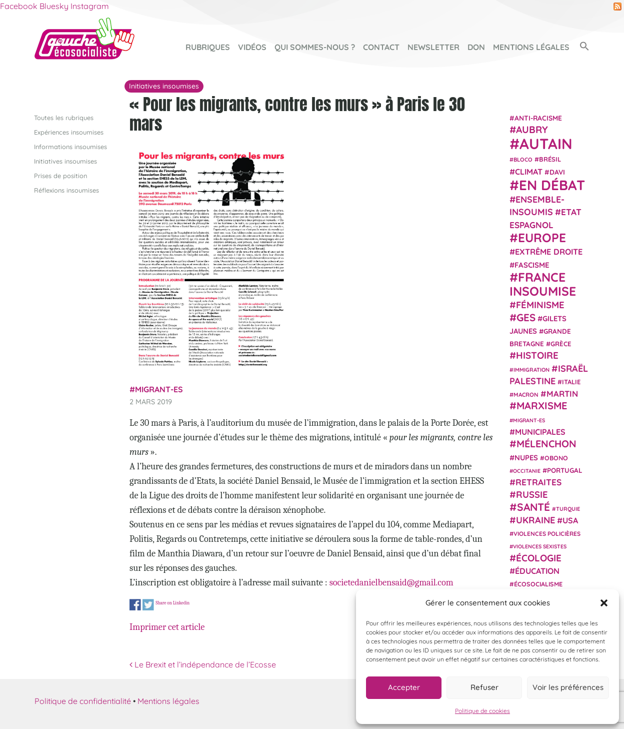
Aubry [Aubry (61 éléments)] (532, 130)
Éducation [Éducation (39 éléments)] (537, 571)
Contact (381, 47)
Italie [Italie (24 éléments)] (571, 382)
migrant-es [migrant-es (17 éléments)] (529, 419)
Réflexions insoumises (66, 190)
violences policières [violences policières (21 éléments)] (547, 533)
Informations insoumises (70, 146)
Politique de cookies (482, 710)
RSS (618, 7)
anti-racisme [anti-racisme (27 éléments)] (538, 117)
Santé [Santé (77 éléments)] (533, 506)
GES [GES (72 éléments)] (526, 316)
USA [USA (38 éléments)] (570, 520)
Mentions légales (531, 47)
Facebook (19, 6)
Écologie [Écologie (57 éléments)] (539, 557)
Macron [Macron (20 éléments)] (526, 394)
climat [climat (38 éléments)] (528, 171)
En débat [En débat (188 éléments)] (552, 185)
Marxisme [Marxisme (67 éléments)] (541, 405)
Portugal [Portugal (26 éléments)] (564, 470)
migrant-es (159, 389)
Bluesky (54, 6)
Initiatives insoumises (65, 161)
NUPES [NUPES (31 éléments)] (526, 457)
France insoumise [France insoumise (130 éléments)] (543, 283)
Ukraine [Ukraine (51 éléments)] (535, 520)
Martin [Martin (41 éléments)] (562, 393)
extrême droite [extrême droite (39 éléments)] (548, 252)
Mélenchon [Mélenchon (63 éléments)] (546, 443)
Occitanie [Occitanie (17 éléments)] (526, 470)
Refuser (484, 687)
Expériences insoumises (69, 132)
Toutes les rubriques (64, 117)
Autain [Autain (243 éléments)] (546, 144)
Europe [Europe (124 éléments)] (542, 237)
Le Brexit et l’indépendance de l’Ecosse (203, 664)
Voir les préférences (568, 687)
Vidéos (252, 47)
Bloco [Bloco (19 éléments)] (523, 159)
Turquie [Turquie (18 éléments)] (568, 508)
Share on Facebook (135, 605)
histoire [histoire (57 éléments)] (537, 355)
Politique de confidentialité (82, 701)
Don (476, 47)
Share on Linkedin (173, 602)
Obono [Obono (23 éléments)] (556, 457)
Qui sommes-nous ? (314, 47)
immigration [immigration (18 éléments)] (532, 369)
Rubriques (208, 47)
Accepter (404, 687)
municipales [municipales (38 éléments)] (540, 432)
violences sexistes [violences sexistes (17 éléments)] (539, 546)
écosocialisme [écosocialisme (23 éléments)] (538, 584)
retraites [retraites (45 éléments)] (539, 482)
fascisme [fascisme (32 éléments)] (532, 264)
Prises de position (60, 176)
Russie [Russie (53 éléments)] (532, 494)
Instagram (89, 6)
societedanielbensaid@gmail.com (392, 582)
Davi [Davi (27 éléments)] (557, 171)
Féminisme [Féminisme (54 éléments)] (540, 305)
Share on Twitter (148, 605)
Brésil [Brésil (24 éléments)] (550, 159)
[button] (604, 603)
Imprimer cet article (167, 626)
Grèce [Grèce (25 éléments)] (561, 344)
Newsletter (434, 47)
